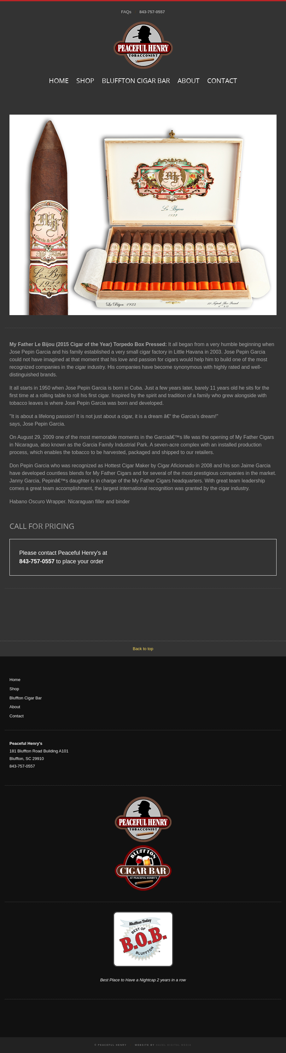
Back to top (143, 648)
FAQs (126, 11)
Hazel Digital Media (173, 1045)
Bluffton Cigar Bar (136, 81)
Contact (222, 81)
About (189, 81)
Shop (85, 81)
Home (59, 81)
